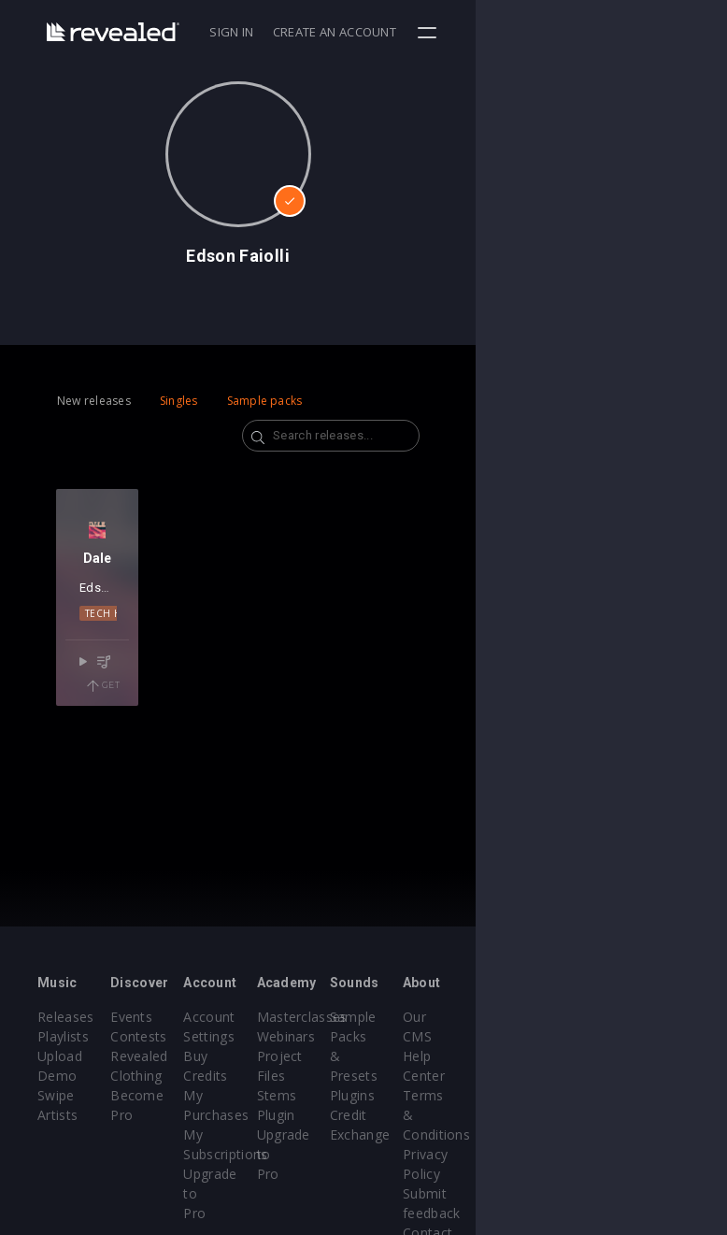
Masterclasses (427, 1017)
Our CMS (640, 1017)
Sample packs (265, 401)
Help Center (649, 1036)
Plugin (401, 1115)
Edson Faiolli (128, 618)
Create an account (586, 31)
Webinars (411, 1036)
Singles (179, 401)
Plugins (519, 1075)
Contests (180, 1036)
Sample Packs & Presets (523, 1036)
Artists (57, 1115)
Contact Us (647, 1174)
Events (173, 1017)
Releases (65, 1017)
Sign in (483, 31)
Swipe (56, 1095)
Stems (402, 1095)
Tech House (128, 644)
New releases (94, 401)
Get (161, 693)
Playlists (63, 1036)
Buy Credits (303, 1056)
